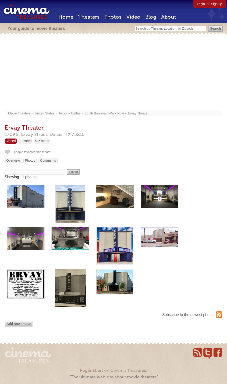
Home (65, 17)
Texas (63, 113)
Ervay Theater (138, 113)
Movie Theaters (19, 113)
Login (201, 4)
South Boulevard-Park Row (104, 113)
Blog (150, 17)
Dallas (75, 113)
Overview (13, 160)
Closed (11, 141)
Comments (48, 160)
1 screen (25, 141)
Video (133, 17)
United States (44, 113)
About (168, 17)
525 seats (42, 141)
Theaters (88, 17)
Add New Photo (19, 324)
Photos (112, 17)
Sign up (216, 4)
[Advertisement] (114, 73)
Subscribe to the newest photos (188, 315)
